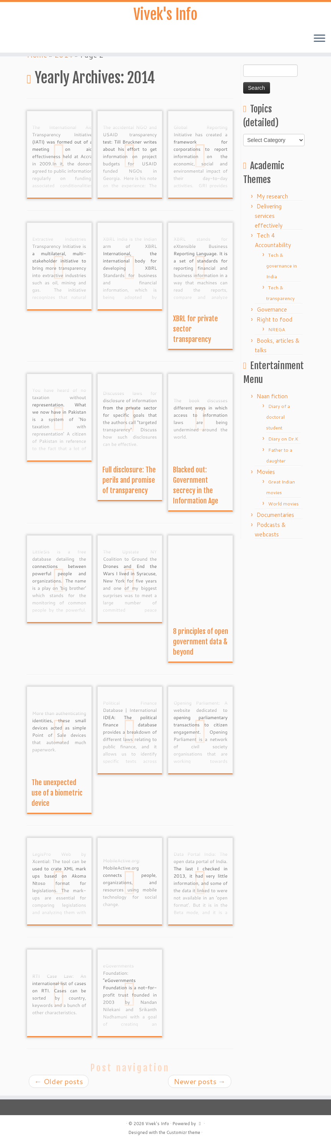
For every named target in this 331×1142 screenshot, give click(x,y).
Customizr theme (183, 1132)
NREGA (276, 329)
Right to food (274, 319)
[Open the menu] (319, 40)
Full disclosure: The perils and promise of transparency (129, 480)
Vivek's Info (166, 15)
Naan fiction (272, 396)
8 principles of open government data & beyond (200, 641)
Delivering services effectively (269, 215)
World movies (283, 503)
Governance (272, 309)
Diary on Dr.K (283, 439)
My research (272, 196)
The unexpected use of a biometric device (56, 792)
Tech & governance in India (281, 266)
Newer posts (200, 1081)
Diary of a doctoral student (278, 417)
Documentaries (275, 515)
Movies (266, 472)
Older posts (59, 1081)
